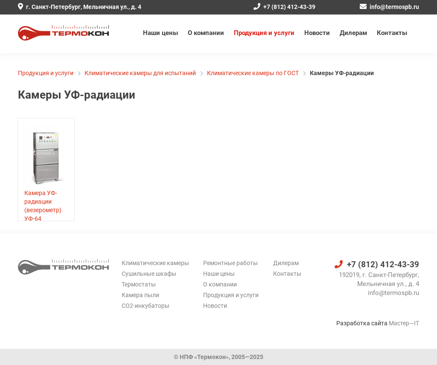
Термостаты (139, 284)
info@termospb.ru (389, 6)
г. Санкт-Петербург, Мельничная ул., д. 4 (79, 6)
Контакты (392, 33)
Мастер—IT (404, 323)
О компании (206, 33)
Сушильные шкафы (149, 273)
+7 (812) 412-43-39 (284, 6)
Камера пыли (140, 295)
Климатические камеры (155, 263)
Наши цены (160, 33)
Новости (317, 33)
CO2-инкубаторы (145, 305)
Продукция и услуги (264, 33)
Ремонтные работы (230, 263)
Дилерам (353, 33)
